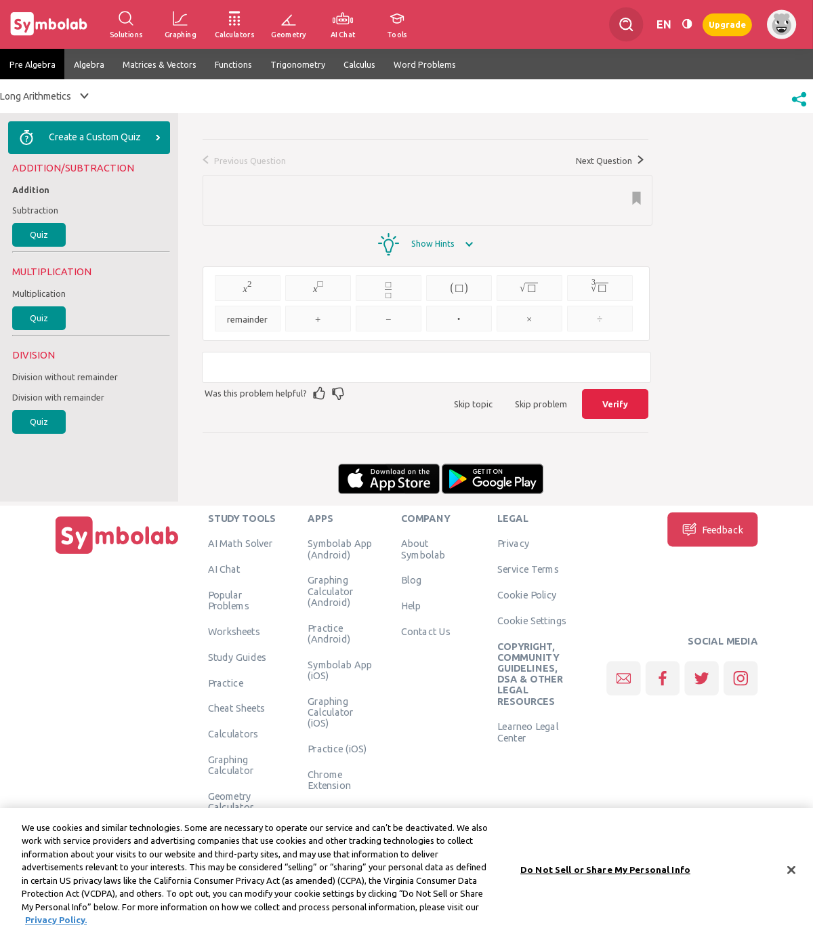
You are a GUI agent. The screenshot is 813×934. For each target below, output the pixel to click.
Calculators (233, 734)
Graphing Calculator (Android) (331, 591)
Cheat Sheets (237, 708)
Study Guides (237, 656)
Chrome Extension (329, 779)
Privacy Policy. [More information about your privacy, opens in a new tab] (56, 928)
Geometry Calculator (231, 801)
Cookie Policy (526, 594)
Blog (411, 580)
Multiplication (39, 293)
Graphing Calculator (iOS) (331, 712)
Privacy (513, 543)
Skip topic (473, 404)
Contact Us (426, 631)
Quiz (39, 234)
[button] (799, 108)
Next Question (610, 160)
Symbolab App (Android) (340, 549)
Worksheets (234, 631)
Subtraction (35, 210)
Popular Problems (228, 600)
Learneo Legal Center (527, 732)
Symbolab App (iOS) (340, 670)
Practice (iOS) (337, 748)
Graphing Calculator (231, 764)
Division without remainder (65, 377)
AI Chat (224, 569)
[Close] (791, 878)
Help (411, 606)
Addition (30, 190)
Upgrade (727, 24)
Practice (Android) (329, 633)
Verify (615, 404)
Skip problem (541, 404)
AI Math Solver (240, 543)
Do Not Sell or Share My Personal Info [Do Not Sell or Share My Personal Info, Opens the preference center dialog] (605, 877)
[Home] (117, 553)
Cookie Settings (531, 620)
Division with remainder (58, 397)
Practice (225, 682)
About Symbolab (423, 549)
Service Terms (528, 569)
